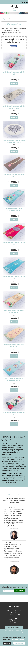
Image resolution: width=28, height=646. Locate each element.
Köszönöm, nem (19, 643)
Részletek (14, 83)
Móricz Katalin (14, 528)
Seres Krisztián (14, 561)
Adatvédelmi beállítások (14, 627)
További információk (18, 639)
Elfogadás (7, 643)
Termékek (8, 19)
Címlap (3, 19)
